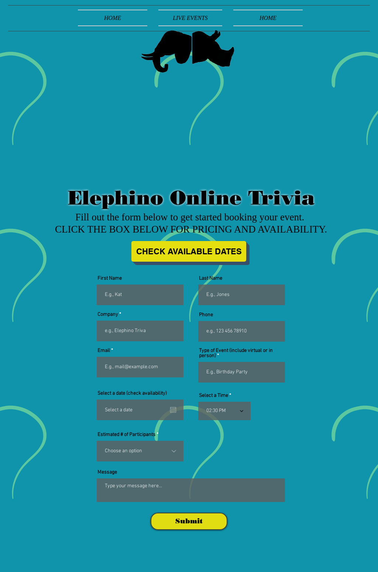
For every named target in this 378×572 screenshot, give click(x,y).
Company (107, 314)
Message (107, 472)
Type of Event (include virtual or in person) (236, 353)
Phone (206, 315)
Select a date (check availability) (132, 393)
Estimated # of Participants (126, 434)
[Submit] (189, 521)
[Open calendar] (173, 410)
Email (103, 350)
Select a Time (213, 395)
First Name (109, 278)
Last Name (210, 278)
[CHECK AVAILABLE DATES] (188, 251)
